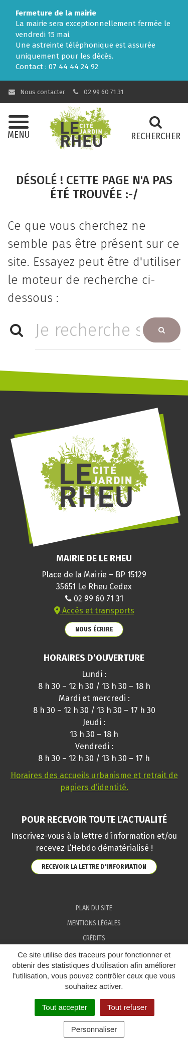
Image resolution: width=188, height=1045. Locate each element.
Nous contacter (36, 92)
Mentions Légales (94, 923)
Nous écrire (94, 629)
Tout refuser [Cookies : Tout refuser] (127, 1007)
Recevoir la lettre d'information (94, 866)
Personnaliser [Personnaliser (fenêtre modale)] (94, 1029)
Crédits (94, 938)
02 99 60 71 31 (98, 92)
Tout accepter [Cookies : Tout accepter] (64, 1007)
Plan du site (94, 908)
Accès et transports (94, 610)
